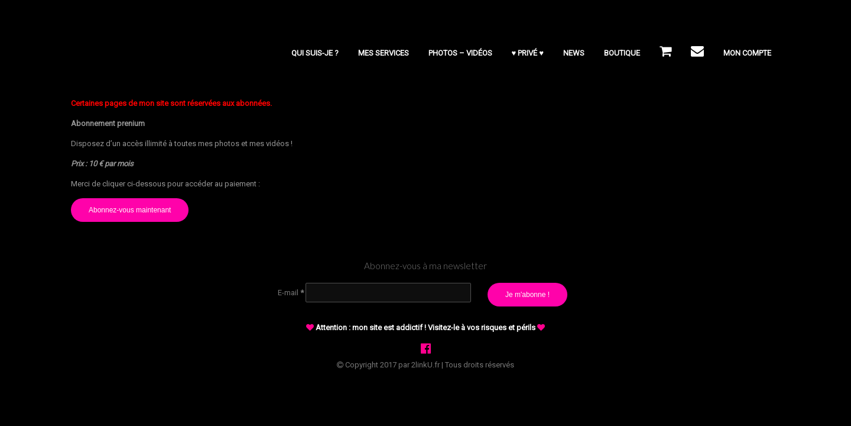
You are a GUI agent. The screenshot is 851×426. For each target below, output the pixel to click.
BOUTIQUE (622, 53)
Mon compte (747, 53)
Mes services (383, 53)
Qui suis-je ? (315, 53)
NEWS (573, 53)
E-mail (291, 292)
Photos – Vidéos (460, 53)
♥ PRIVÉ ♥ (528, 53)
